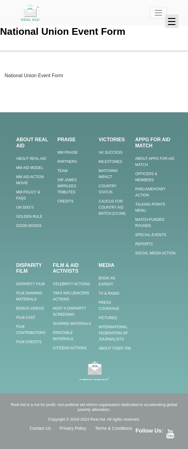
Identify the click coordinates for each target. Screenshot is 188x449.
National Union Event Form (34, 75)
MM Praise (67, 152)
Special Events (150, 235)
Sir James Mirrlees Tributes (67, 186)
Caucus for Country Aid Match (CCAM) (112, 207)
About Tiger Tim (115, 348)
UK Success (110, 152)
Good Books (29, 226)
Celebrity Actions (71, 284)
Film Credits (29, 342)
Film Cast (25, 317)
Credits (65, 201)
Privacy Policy (73, 428)
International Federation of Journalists (113, 333)
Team (62, 171)
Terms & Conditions (113, 428)
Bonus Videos (30, 308)
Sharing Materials (72, 323)
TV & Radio (109, 293)
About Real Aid (31, 158)
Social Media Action (155, 253)
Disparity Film (30, 284)
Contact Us (40, 428)
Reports (144, 244)
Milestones (110, 162)
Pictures (108, 318)
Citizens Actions (70, 348)
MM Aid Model (29, 168)
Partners (67, 162)
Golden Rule (29, 216)
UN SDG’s (25, 207)
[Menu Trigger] (172, 21)
